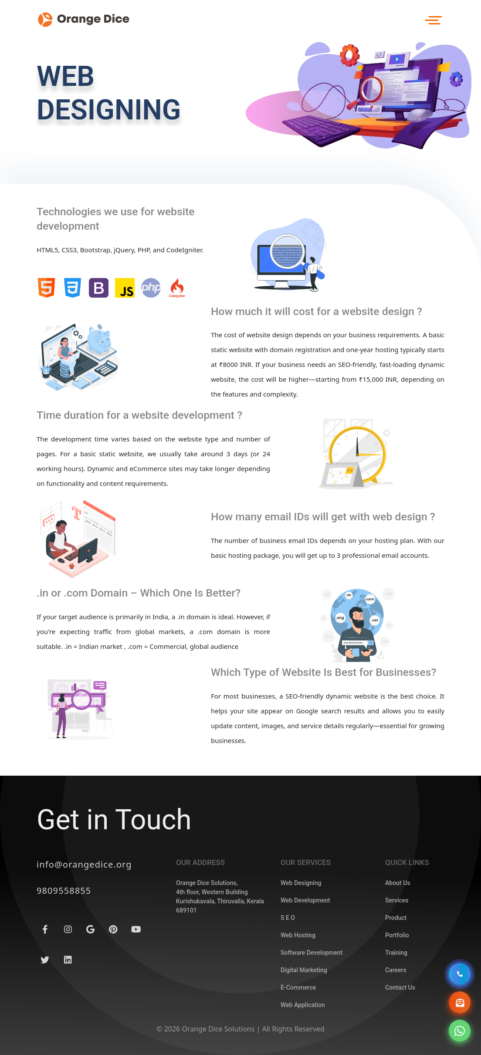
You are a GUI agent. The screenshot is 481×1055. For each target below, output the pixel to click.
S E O (288, 955)
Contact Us (400, 1024)
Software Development (311, 990)
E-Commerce (298, 1024)
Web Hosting (298, 972)
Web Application (303, 1042)
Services (397, 937)
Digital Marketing (304, 1007)
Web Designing (301, 920)
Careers (395, 1007)
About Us (397, 920)
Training (396, 990)
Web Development (305, 937)
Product (395, 955)
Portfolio (397, 972)
